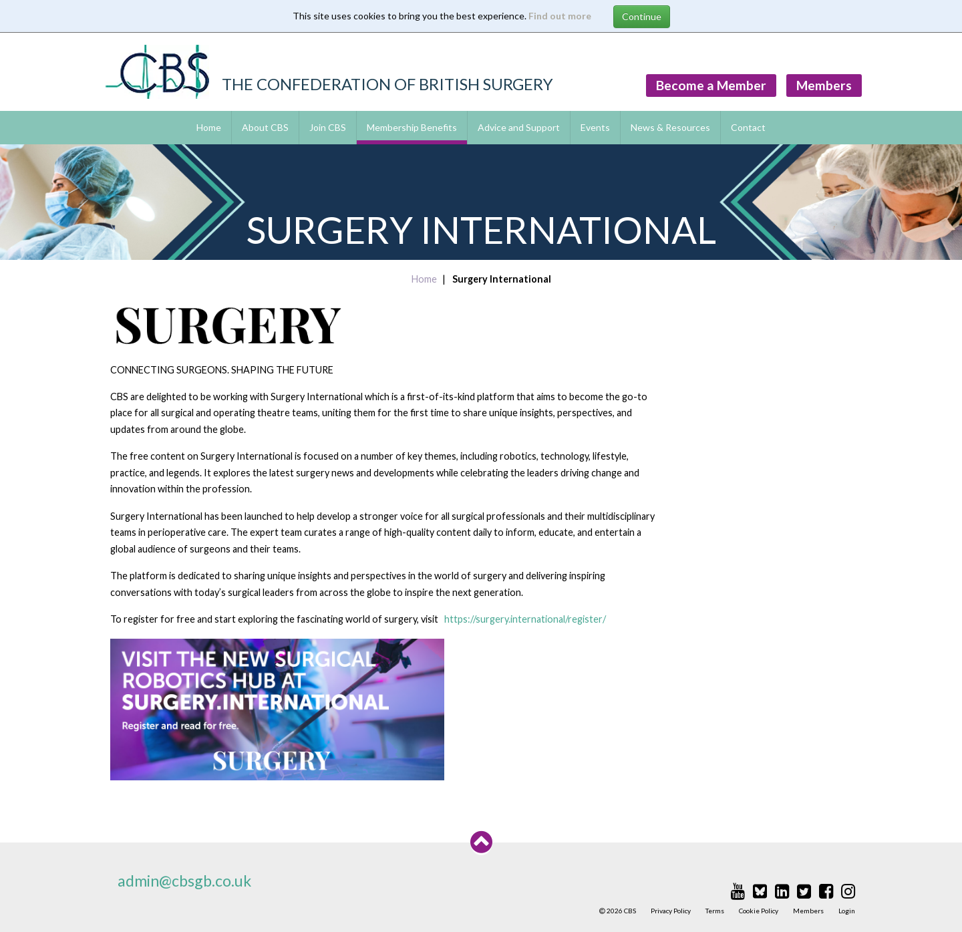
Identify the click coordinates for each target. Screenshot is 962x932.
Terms (714, 911)
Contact (748, 127)
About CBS (265, 127)
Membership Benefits (412, 127)
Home (208, 127)
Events (595, 127)
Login (846, 911)
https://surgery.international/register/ (525, 619)
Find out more (559, 15)
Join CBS (327, 127)
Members (824, 85)
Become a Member (711, 85)
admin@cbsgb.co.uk (184, 880)
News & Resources (670, 127)
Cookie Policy (758, 911)
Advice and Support (519, 127)
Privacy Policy (671, 911)
